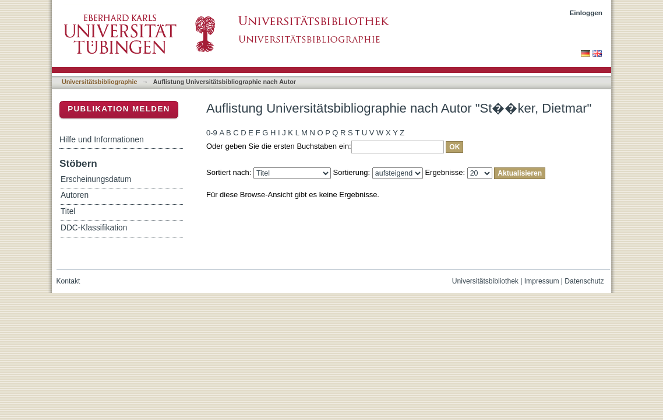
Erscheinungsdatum (96, 179)
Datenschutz (584, 281)
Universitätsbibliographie (99, 81)
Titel (68, 211)
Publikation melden (119, 108)
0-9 (211, 132)
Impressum (541, 281)
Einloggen (586, 12)
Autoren (75, 195)
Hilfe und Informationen (101, 139)
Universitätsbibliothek (485, 281)
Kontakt (68, 281)
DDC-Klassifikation (94, 227)
